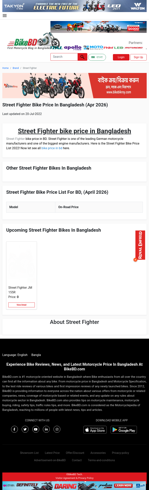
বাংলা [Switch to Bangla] (97, 57)
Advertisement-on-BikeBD (50, 460)
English (22, 355)
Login (121, 57)
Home (5, 68)
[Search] (64, 57)
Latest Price (52, 453)
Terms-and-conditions (101, 460)
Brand (16, 68)
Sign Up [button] (138, 57)
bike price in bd (52, 148)
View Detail (21, 305)
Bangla (36, 355)
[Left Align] (82, 57)
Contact (77, 460)
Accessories (98, 453)
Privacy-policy (120, 453)
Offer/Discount (75, 453)
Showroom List (29, 453)
